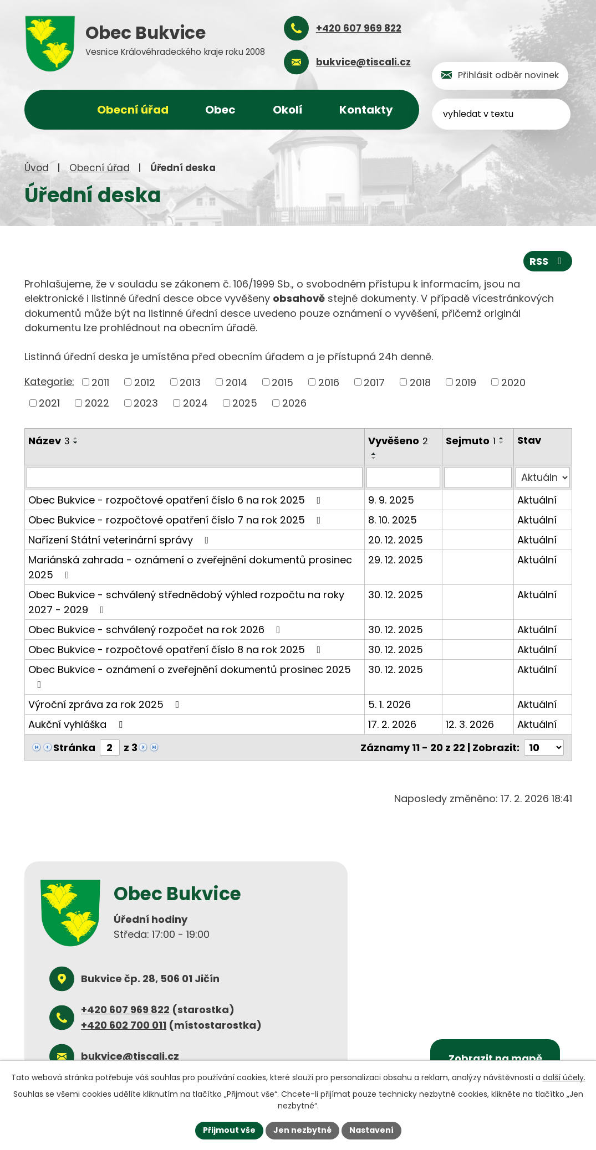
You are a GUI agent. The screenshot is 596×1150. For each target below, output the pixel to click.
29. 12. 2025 (395, 560)
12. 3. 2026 (470, 724)
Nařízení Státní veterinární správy (120, 540)
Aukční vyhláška (77, 724)
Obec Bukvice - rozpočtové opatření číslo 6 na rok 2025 (176, 500)
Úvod (36, 167)
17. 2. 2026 (392, 724)
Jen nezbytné (302, 1130)
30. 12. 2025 (395, 595)
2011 (100, 382)
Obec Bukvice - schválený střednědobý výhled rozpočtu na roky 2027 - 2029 (186, 602)
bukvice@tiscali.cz (130, 1056)
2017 (374, 382)
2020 (513, 382)
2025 (244, 403)
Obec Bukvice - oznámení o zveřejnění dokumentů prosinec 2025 (189, 676)
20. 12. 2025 (395, 540)
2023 (146, 403)
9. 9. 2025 (391, 500)
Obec (220, 109)
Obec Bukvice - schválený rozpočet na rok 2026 (156, 629)
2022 (97, 403)
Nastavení (371, 1130)
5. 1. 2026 (389, 704)
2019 (465, 382)
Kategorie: (49, 381)
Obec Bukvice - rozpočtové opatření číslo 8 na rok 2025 (176, 649)
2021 (49, 403)
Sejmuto (471, 441)
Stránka (74, 747)
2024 (195, 403)
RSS (547, 261)
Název (49, 441)
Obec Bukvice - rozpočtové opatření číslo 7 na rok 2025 (176, 520)
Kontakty (366, 109)
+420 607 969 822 (125, 1009)
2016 (328, 382)
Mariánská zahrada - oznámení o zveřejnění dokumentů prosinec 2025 (190, 567)
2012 (144, 382)
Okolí (288, 109)
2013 (190, 382)
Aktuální (537, 500)
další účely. (564, 1077)
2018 (420, 382)
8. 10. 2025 (392, 520)
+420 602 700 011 (123, 1024)
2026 (294, 403)
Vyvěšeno (398, 441)
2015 (282, 382)
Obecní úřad (99, 167)
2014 (236, 382)
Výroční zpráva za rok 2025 (106, 704)
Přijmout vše (229, 1130)
